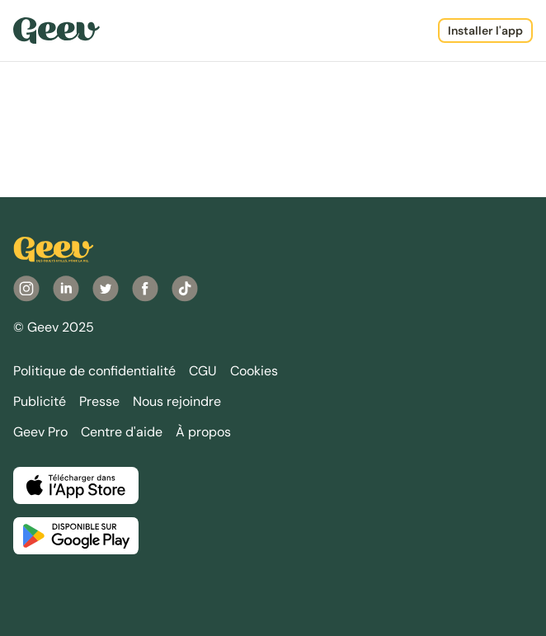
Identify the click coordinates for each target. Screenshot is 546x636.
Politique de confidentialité (94, 370)
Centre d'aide (121, 431)
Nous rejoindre (177, 401)
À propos (203, 431)
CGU (203, 370)
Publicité (39, 401)
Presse (99, 401)
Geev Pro (40, 431)
